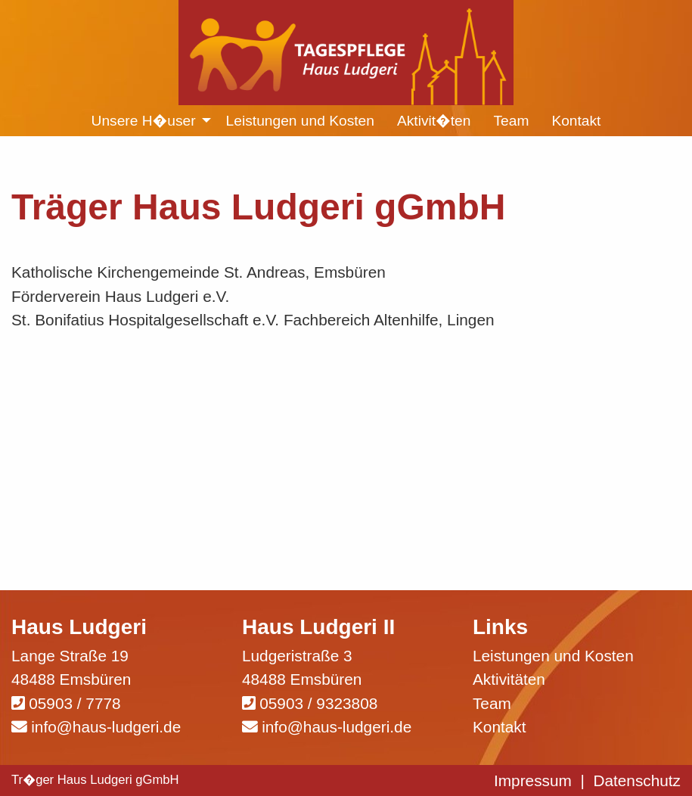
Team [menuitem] (511, 121)
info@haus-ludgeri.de (106, 726)
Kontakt (499, 726)
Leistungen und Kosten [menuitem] (300, 121)
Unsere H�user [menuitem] (144, 121)
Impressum (533, 780)
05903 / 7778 (74, 703)
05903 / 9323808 (318, 703)
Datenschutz (637, 780)
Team (492, 703)
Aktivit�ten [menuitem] (434, 121)
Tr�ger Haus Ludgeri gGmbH (95, 780)
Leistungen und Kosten (553, 655)
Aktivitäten (509, 679)
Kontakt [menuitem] (575, 121)
